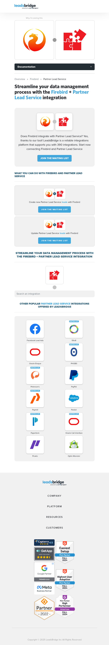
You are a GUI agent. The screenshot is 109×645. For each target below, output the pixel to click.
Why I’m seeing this (34, 18)
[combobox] (55, 294)
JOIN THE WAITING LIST (54, 158)
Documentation (26, 67)
